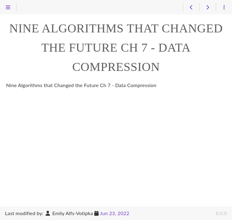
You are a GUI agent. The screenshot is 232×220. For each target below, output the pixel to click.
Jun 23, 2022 (114, 213)
